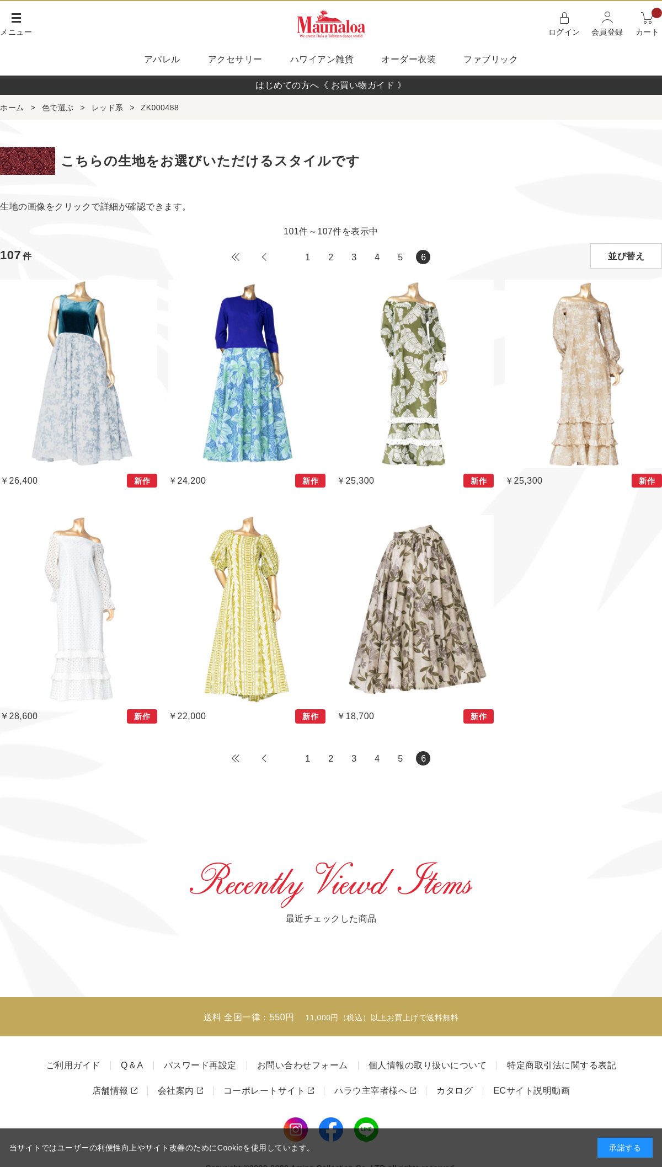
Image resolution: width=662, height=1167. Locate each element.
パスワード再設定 (200, 1065)
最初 (235, 257)
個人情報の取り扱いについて (428, 1065)
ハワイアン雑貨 (322, 59)
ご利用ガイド (73, 1065)
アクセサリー (235, 59)
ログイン (564, 32)
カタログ (454, 1090)
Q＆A (132, 1065)
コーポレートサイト (264, 1090)
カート (649, 22)
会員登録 (607, 32)
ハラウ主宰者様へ (370, 1090)
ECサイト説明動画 (531, 1090)
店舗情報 (110, 1090)
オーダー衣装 (408, 59)
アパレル (162, 59)
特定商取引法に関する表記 (561, 1065)
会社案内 (176, 1090)
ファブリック (490, 59)
